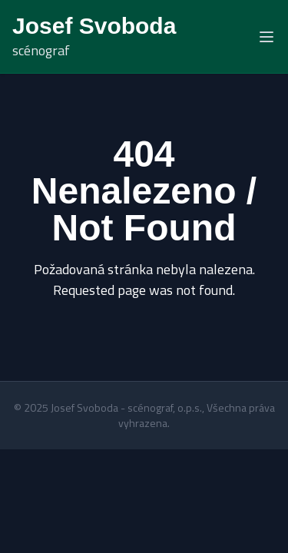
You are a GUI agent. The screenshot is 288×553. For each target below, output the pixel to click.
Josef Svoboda (94, 25)
